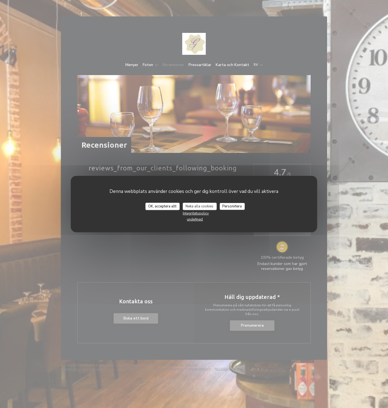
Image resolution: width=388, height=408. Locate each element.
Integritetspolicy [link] (196, 213)
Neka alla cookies (199, 206)
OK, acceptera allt (162, 206)
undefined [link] (195, 219)
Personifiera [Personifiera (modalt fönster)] (232, 206)
